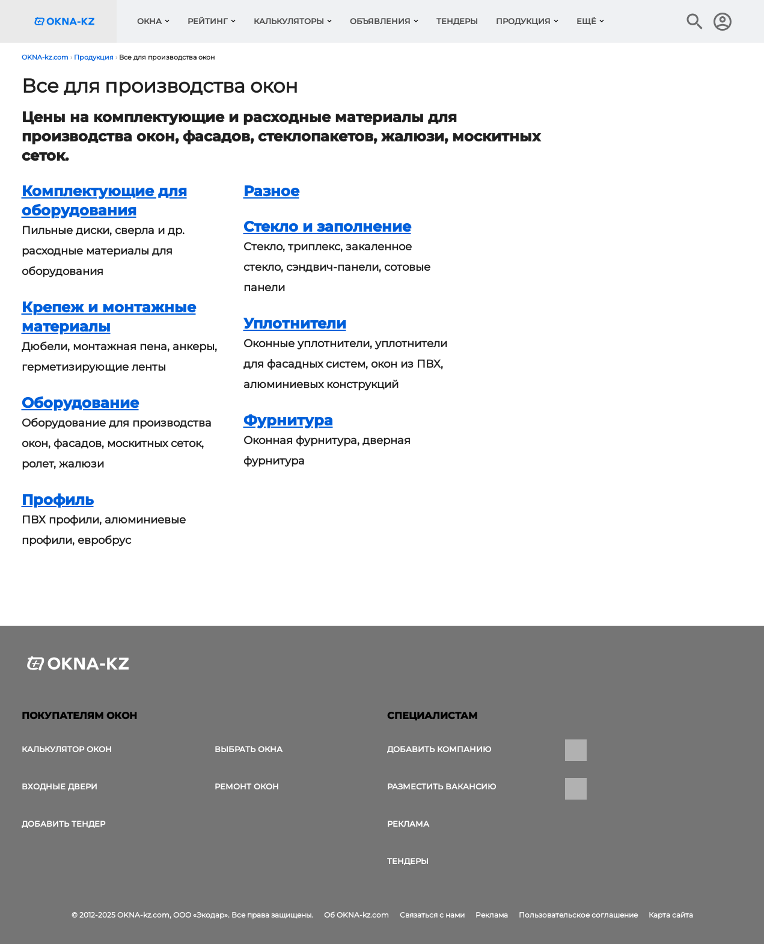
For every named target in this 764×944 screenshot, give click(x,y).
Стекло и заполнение (327, 226)
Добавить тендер (63, 823)
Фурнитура (288, 420)
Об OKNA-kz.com (356, 914)
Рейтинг (208, 21)
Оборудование (80, 403)
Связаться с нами (432, 914)
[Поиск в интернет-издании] (695, 21)
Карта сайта (671, 914)
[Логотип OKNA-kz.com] (74, 21)
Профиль (58, 499)
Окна (149, 21)
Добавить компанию (439, 749)
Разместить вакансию (441, 786)
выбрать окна (249, 749)
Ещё (586, 21)
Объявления (380, 21)
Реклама (408, 823)
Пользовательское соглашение (578, 914)
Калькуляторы (289, 21)
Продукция (523, 21)
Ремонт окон (247, 786)
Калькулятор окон (67, 749)
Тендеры (457, 21)
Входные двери (59, 786)
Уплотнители (294, 323)
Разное (271, 191)
